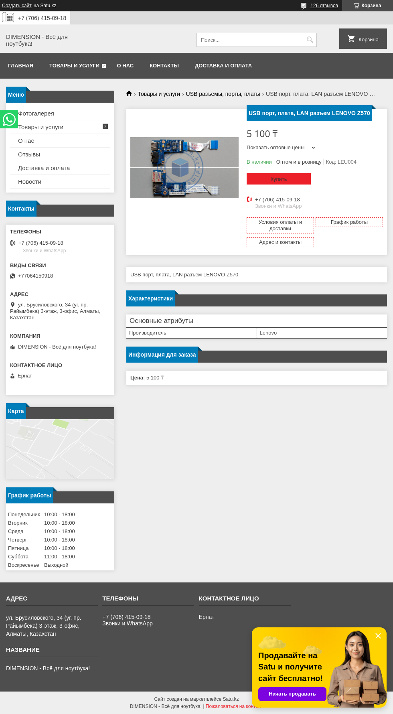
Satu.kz (231, 699)
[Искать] (310, 40)
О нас (125, 66)
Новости (29, 181)
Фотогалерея (36, 113)
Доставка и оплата (223, 66)
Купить (278, 179)
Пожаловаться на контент (234, 706)
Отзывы (29, 154)
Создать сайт (17, 5)
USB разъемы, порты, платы (223, 94)
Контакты (164, 66)
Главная (20, 66)
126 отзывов (324, 5)
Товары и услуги (74, 66)
